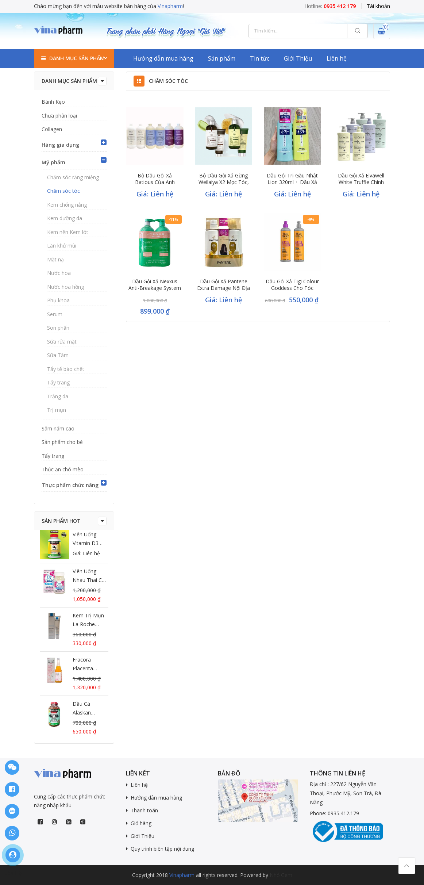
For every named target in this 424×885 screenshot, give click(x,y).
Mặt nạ (55, 259)
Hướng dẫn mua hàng (163, 58)
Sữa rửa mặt (62, 341)
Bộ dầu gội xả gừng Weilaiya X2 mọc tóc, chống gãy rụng (223, 182)
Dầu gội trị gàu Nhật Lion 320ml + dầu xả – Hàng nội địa (292, 182)
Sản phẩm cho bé (62, 441)
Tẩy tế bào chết (65, 368)
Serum (54, 314)
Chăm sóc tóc (63, 190)
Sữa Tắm (58, 355)
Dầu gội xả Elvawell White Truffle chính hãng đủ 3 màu (361, 182)
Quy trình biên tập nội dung (162, 848)
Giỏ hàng (141, 823)
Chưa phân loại (59, 115)
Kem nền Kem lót (67, 232)
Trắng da (57, 396)
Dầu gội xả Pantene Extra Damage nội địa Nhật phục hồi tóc (223, 288)
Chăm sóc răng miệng (73, 177)
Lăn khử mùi (61, 245)
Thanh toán (144, 810)
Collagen (52, 129)
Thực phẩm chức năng (70, 485)
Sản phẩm (221, 58)
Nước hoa (59, 272)
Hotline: (330, 6)
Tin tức (259, 58)
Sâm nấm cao (58, 428)
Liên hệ (337, 58)
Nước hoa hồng (65, 286)
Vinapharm (170, 6)
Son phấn (58, 327)
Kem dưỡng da (64, 218)
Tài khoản (378, 6)
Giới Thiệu (298, 58)
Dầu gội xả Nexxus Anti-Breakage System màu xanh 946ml (154, 288)
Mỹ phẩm (53, 162)
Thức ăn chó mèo (63, 469)
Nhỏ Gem (281, 874)
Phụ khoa (58, 300)
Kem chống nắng (67, 204)
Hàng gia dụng (60, 144)
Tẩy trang (58, 382)
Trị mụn (56, 409)
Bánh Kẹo (53, 101)
